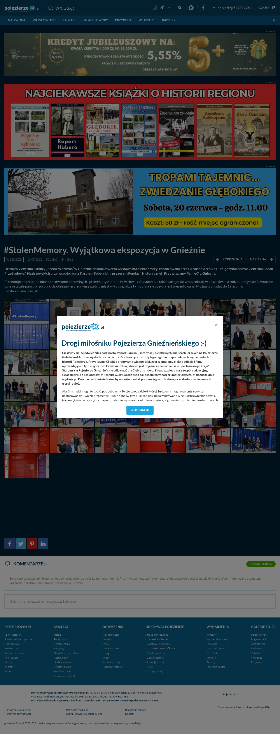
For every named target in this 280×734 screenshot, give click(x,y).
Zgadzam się (140, 410)
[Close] (216, 325)
